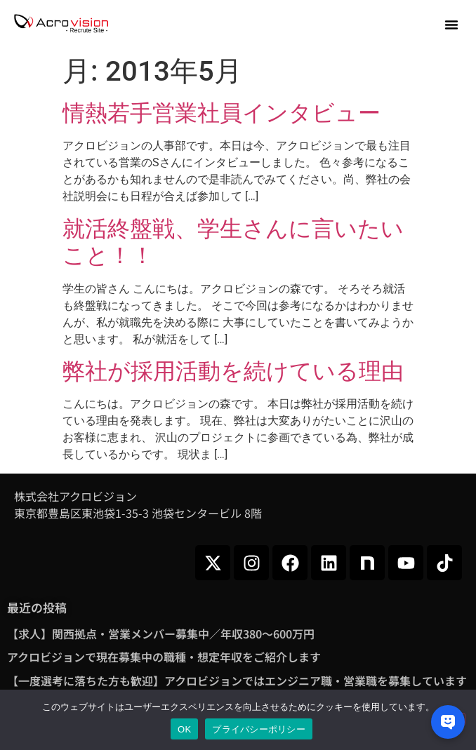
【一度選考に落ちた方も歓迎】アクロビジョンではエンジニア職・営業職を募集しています (237, 680)
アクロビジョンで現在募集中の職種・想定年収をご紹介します (164, 656)
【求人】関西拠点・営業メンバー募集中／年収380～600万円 (161, 633)
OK (184, 729)
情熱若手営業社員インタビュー (221, 113)
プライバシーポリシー (258, 729)
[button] (451, 24)
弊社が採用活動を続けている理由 (233, 371)
